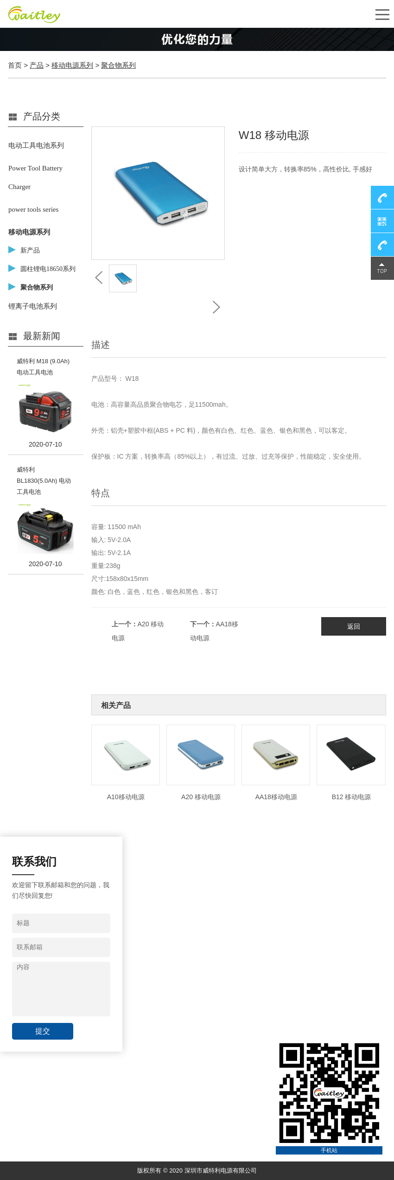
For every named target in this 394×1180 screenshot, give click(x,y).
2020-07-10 (45, 444)
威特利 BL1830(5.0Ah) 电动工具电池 (44, 480)
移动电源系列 (72, 65)
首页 (15, 65)
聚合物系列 (118, 65)
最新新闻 (41, 336)
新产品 (30, 250)
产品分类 (41, 116)
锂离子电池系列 (32, 306)
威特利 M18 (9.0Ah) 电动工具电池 (43, 367)
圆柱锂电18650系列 (48, 268)
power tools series (33, 209)
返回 (353, 626)
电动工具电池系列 (36, 145)
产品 (37, 65)
